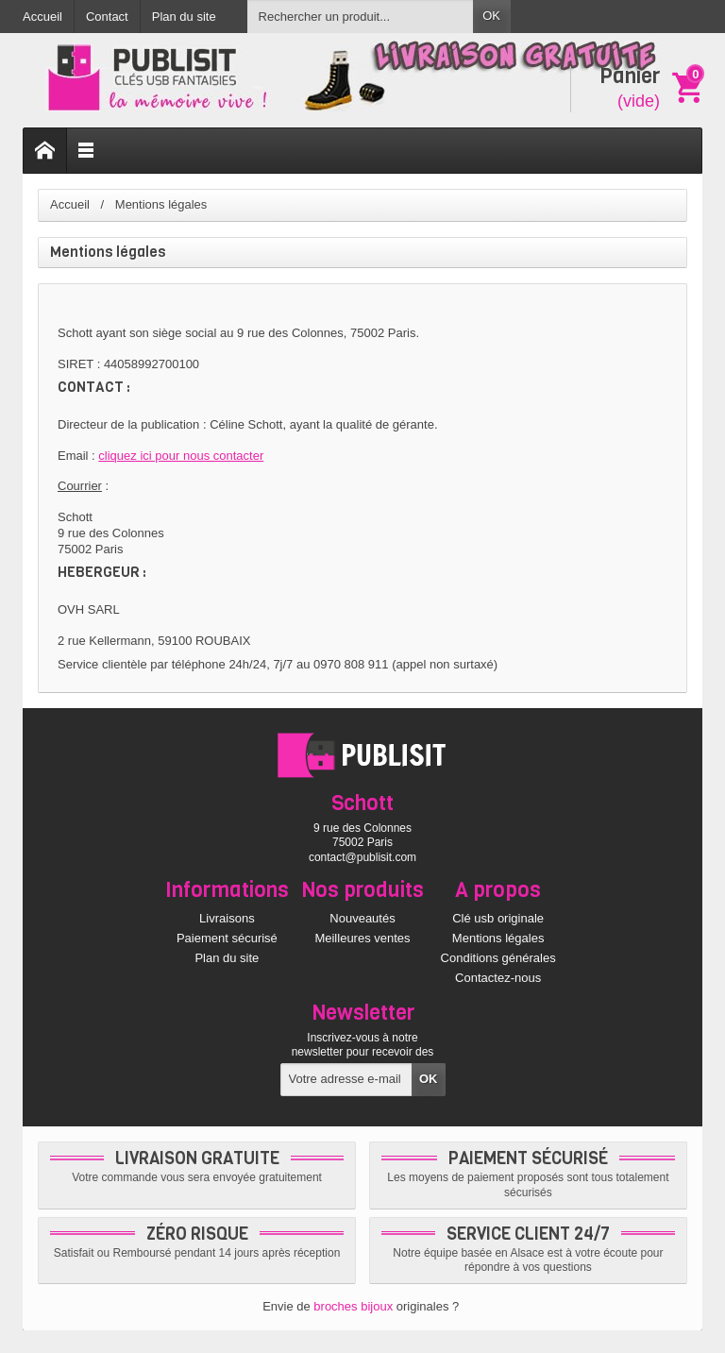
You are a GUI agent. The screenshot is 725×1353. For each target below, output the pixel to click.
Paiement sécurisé (227, 938)
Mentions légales (498, 938)
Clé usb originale (498, 918)
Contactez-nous (498, 978)
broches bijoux (353, 1306)
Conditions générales (498, 958)
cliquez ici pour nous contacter (180, 455)
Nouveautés (362, 918)
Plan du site (226, 958)
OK (491, 15)
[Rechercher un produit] (360, 16)
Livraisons (227, 918)
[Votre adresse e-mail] (346, 1079)
